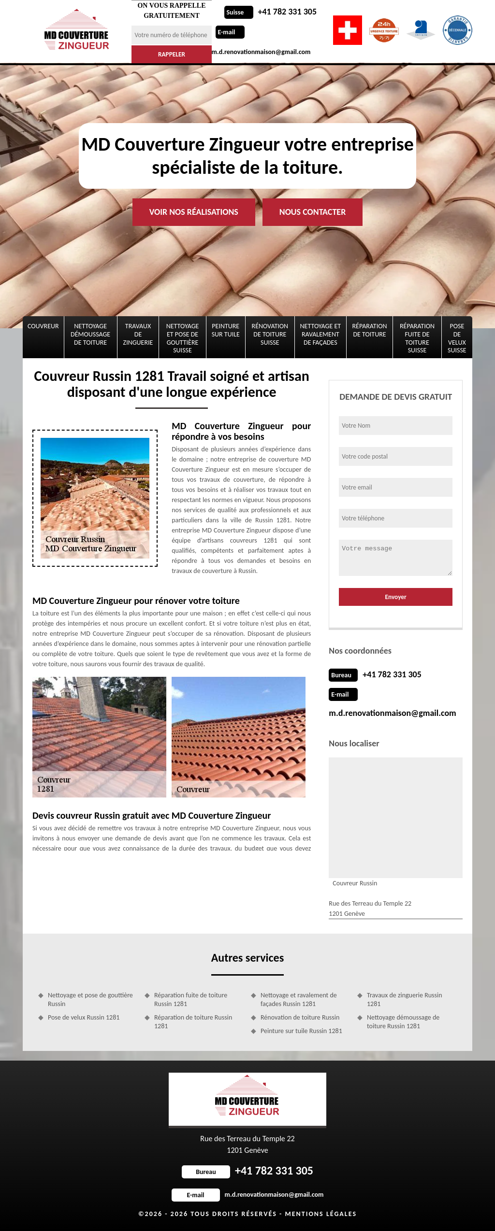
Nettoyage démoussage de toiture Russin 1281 (403, 1021)
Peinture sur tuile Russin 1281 (301, 1031)
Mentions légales (321, 1214)
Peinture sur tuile (226, 330)
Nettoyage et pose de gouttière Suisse (182, 338)
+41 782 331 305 (270, 11)
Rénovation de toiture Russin (300, 1017)
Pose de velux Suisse (457, 338)
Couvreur (43, 326)
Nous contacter (312, 212)
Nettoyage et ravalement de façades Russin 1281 (299, 999)
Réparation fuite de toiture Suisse (417, 338)
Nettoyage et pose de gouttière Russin (90, 999)
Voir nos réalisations (193, 212)
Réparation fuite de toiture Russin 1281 (190, 999)
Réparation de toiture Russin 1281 (193, 1021)
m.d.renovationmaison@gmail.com (392, 713)
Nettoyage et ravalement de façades (320, 334)
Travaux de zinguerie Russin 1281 (404, 999)
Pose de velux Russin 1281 (83, 1017)
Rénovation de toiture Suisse (270, 334)
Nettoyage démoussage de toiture (90, 334)
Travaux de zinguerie (138, 334)
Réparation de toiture (369, 330)
